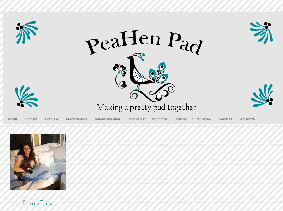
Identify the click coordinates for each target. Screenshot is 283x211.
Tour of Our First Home (193, 119)
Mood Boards (76, 119)
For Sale (51, 119)
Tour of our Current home (147, 119)
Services (225, 119)
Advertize (247, 119)
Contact (31, 119)
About (12, 119)
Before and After (107, 119)
